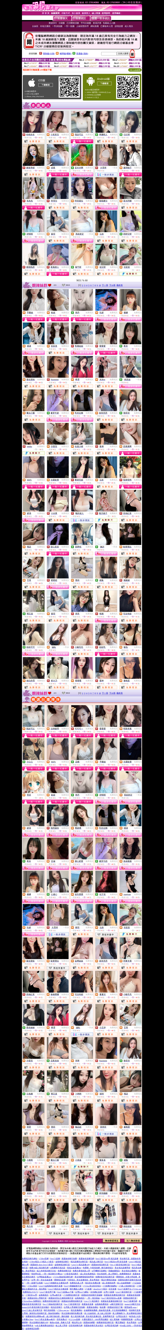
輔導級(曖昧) (66, 53)
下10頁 (112, 285)
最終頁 (119, 285)
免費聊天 (138, 267)
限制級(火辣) (49, 53)
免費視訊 (41, 135)
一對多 (115, 168)
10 (100, 285)
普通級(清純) (82, 53)
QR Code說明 (134, 70)
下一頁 (105, 285)
